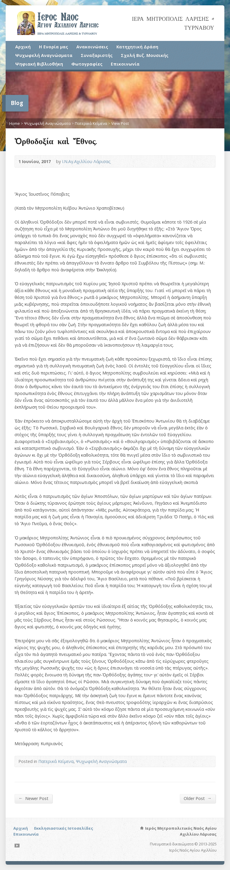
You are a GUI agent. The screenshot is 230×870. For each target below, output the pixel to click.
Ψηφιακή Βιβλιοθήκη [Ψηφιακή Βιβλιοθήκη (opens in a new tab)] (39, 64)
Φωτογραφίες (86, 64)
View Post (120, 123)
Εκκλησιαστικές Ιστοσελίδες (63, 828)
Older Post (197, 798)
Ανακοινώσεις (92, 47)
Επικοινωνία (125, 64)
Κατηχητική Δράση (137, 47)
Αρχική (23, 47)
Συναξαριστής (96, 55)
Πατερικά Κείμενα (91, 123)
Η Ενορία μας (53, 47)
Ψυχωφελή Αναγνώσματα (43, 55)
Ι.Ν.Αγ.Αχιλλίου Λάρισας (86, 161)
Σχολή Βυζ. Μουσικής (144, 55)
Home (14, 123)
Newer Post (33, 798)
